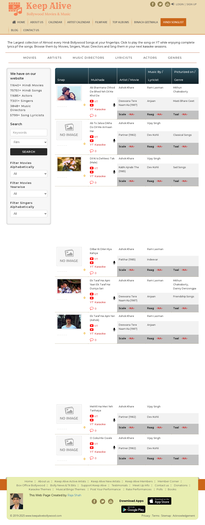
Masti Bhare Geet (183, 100)
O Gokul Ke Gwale (101, 438)
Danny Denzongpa (184, 288)
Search (16, 124)
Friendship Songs (183, 296)
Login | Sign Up (186, 4)
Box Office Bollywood (30, 485)
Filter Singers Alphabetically (22, 205)
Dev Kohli (153, 134)
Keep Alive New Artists (105, 481)
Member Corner (168, 481)
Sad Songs (179, 167)
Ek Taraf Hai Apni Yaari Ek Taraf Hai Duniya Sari (100, 284)
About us (36, 22)
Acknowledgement (184, 515)
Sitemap (166, 515)
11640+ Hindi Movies (27, 85)
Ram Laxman (155, 87)
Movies (29, 58)
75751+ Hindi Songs (26, 90)
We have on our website (23, 76)
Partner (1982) (127, 134)
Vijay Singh (154, 123)
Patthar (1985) (127, 259)
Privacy (146, 515)
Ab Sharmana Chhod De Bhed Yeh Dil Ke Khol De (102, 91)
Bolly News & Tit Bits (63, 485)
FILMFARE (101, 22)
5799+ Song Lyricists (27, 115)
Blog (14, 30)
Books (172, 489)
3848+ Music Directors (20, 108)
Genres (175, 58)
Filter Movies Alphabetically (22, 165)
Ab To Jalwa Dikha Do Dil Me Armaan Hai (101, 127)
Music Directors (88, 58)
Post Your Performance (105, 489)
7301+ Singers (21, 101)
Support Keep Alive (94, 485)
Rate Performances (138, 489)
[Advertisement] (98, 216)
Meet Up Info (141, 485)
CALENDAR (55, 22)
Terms (155, 515)
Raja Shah (74, 495)
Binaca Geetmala (146, 22)
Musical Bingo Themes (70, 489)
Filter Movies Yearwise (21, 185)
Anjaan (151, 100)
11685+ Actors (21, 95)
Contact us (31, 30)
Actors (150, 58)
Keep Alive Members (139, 481)
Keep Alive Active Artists (70, 481)
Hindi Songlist (173, 22)
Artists (54, 58)
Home (21, 22)
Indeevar (152, 259)
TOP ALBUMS (121, 22)
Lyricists (124, 58)
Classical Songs (182, 134)
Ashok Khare (126, 87)
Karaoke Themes (40, 489)
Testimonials (120, 485)
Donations (180, 485)
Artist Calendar (78, 22)
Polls (160, 489)
